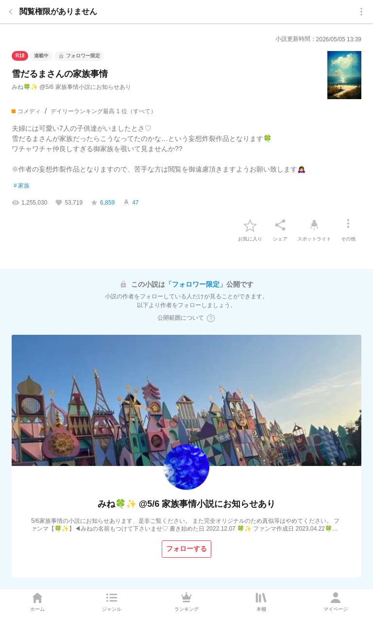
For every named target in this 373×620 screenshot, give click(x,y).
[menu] (361, 11)
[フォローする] (186, 549)
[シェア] (280, 225)
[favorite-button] (250, 225)
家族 (22, 186)
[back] (10, 11)
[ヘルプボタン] (211, 318)
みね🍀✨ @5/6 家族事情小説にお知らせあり (71, 87)
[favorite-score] (102, 202)
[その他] (348, 225)
